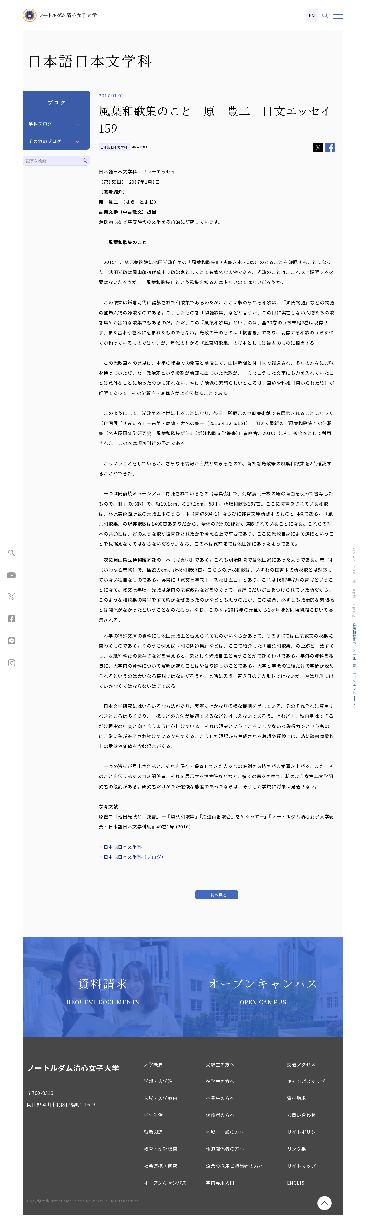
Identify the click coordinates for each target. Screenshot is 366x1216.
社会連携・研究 (161, 1166)
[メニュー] (338, 15)
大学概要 (153, 1065)
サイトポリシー (304, 1132)
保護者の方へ (220, 1115)
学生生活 (153, 1115)
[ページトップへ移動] (324, 1203)
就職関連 (153, 1132)
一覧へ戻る (217, 895)
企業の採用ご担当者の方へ (235, 1166)
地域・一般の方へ (225, 1132)
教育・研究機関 (161, 1149)
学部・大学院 (158, 1082)
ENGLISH (297, 1183)
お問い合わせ (301, 1115)
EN (312, 15)
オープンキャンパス (165, 1183)
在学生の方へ (220, 1082)
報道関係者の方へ (225, 1149)
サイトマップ (301, 1166)
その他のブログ (45, 141)
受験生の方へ (220, 1065)
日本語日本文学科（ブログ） (135, 856)
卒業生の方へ (220, 1098)
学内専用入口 (220, 1183)
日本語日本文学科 (123, 846)
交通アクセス (301, 1065)
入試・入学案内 (161, 1098)
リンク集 (296, 1149)
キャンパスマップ (306, 1082)
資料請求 (296, 1098)
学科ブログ (40, 124)
